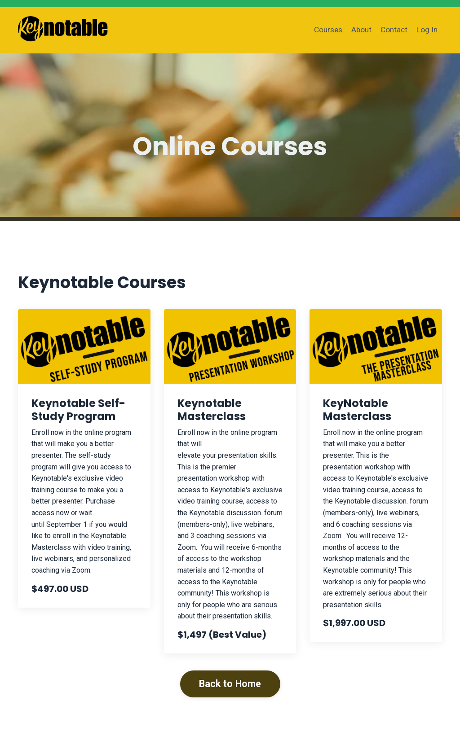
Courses (324, 30)
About (359, 30)
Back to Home (230, 683)
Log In (427, 30)
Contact (393, 30)
